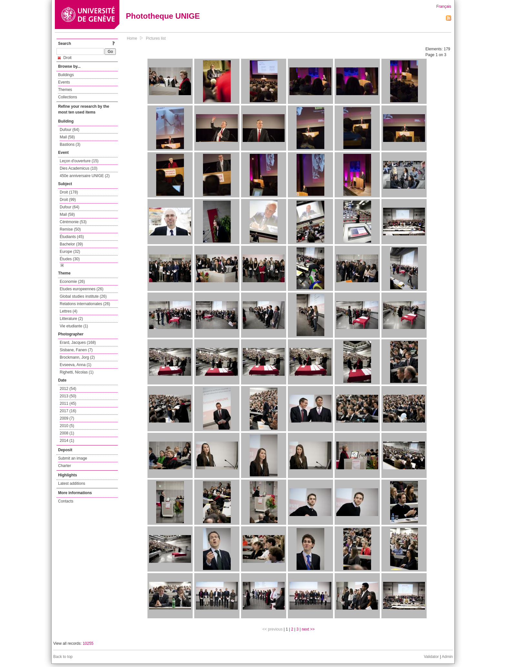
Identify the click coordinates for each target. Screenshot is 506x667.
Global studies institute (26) (83, 296)
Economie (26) (72, 281)
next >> (308, 629)
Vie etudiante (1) (74, 326)
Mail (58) (67, 137)
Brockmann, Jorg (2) (77, 357)
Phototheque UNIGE (163, 16)
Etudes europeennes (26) (81, 289)
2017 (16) (68, 411)
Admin (447, 656)
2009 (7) (67, 418)
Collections (67, 97)
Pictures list (156, 38)
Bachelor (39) (71, 244)
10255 (88, 643)
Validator (431, 656)
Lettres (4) (68, 311)
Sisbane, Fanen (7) (76, 350)
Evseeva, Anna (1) (75, 365)
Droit (65, 57)
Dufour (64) (69, 129)
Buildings (66, 75)
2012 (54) (68, 388)
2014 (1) (67, 440)
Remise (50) (70, 229)
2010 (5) (67, 425)
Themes (65, 89)
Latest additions (71, 483)
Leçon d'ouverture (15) (79, 161)
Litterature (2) (71, 318)
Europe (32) (70, 251)
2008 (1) (67, 433)
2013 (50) (68, 396)
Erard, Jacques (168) (78, 342)
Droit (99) (68, 199)
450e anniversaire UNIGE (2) (85, 176)
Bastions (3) (70, 144)
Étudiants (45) (72, 236)
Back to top (63, 656)
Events (64, 82)
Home (132, 38)
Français (443, 6)
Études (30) (70, 259)
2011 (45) (68, 403)
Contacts (65, 501)
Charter (64, 465)
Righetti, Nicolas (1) (77, 372)
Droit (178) (69, 192)
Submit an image (72, 458)
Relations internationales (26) (85, 304)
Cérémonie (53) (73, 222)
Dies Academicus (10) (78, 168)
